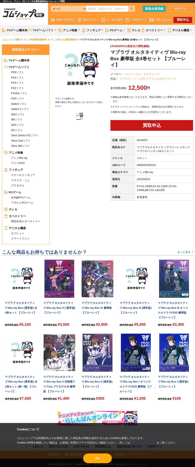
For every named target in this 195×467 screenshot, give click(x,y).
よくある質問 (112, 20)
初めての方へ (88, 20)
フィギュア (13, 169)
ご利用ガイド (136, 20)
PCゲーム (12, 192)
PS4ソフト (17, 77)
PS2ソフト (17, 88)
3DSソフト (17, 124)
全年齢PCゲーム (21, 197)
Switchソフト (19, 103)
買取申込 (183, 19)
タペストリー (15, 216)
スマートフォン (20, 238)
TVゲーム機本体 (14, 30)
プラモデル (17, 185)
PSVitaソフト (19, 93)
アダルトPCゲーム (22, 202)
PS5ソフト (17, 72)
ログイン (181, 8)
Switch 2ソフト (20, 109)
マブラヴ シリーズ (131, 78)
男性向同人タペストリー (25, 221)
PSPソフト (17, 98)
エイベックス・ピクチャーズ (142, 73)
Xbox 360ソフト (20, 145)
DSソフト (17, 130)
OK (97, 458)
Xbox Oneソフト (21, 140)
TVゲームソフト (17, 67)
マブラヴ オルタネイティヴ (159, 78)
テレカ (133, 30)
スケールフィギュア (23, 175)
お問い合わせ (160, 20)
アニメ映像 (13, 152)
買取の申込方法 (63, 20)
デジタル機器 (15, 228)
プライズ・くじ (20, 180)
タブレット (17, 233)
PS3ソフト (17, 82)
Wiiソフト (17, 119)
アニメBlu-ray (19, 157)
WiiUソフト (18, 114)
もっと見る (184, 252)
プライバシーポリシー (143, 442)
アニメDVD (18, 162)
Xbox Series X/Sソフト (24, 135)
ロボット (142, 158)
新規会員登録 (154, 8)
